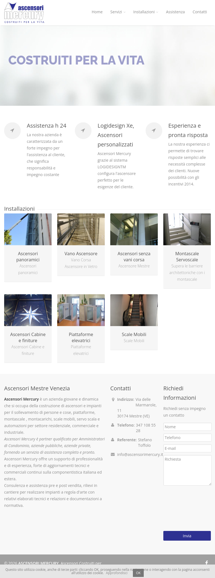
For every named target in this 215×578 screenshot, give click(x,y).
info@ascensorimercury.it (140, 454)
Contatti (200, 11)
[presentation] (186, 508)
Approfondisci (116, 573)
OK (138, 573)
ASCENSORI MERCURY (38, 563)
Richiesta (187, 470)
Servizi (117, 11)
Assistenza (175, 11)
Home (97, 11)
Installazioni (145, 11)
